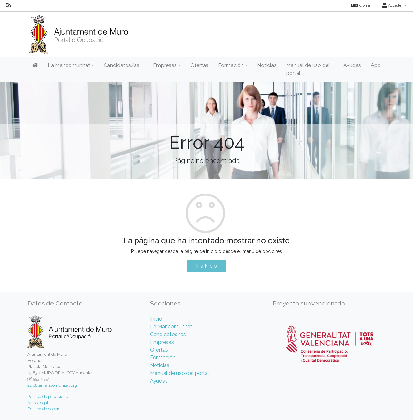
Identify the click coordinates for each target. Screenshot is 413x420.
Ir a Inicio (206, 266)
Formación (163, 358)
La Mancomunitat (171, 327)
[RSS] (8, 5)
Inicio (156, 319)
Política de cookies (44, 408)
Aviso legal (37, 402)
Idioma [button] (361, 5)
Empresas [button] (165, 65)
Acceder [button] (393, 5)
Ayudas (352, 65)
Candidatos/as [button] (121, 65)
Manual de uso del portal (308, 69)
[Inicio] (78, 32)
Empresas (162, 342)
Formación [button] (231, 65)
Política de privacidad (47, 396)
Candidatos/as (168, 334)
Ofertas (199, 65)
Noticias (267, 65)
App (376, 65)
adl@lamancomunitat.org (52, 385)
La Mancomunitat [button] (69, 65)
